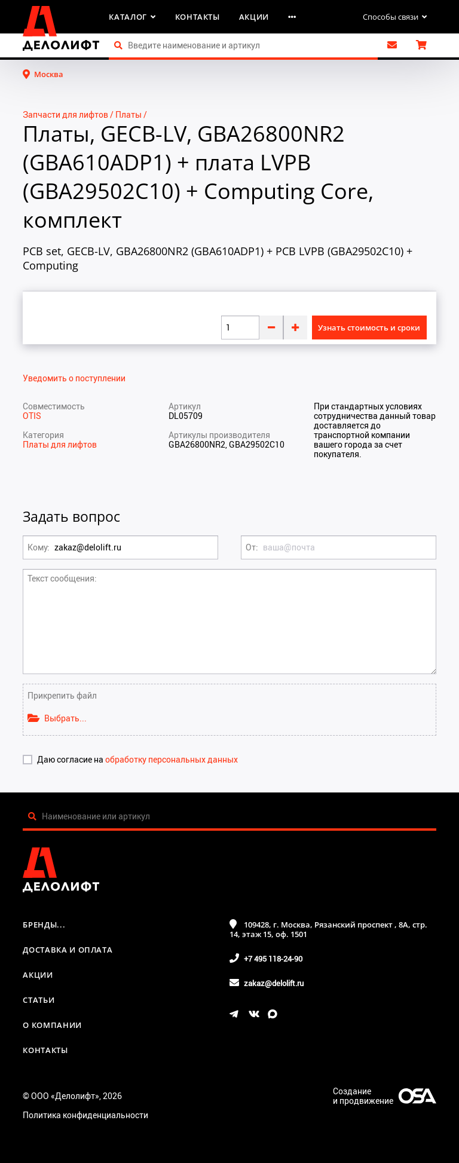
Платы (128, 114)
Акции (254, 16)
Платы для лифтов (60, 444)
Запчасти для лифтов (65, 114)
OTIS (32, 415)
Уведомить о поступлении (74, 378)
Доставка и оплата (67, 949)
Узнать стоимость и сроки (369, 327)
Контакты (197, 16)
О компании (52, 1025)
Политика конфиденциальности (85, 1115)
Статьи (38, 999)
